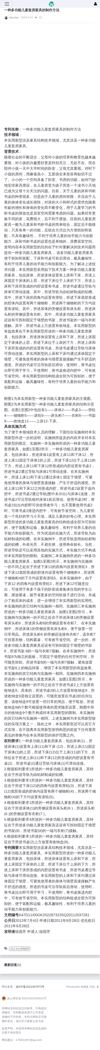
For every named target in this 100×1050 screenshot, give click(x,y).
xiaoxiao (14, 17)
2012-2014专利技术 (19, 949)
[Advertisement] (46, 72)
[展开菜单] (7, 4)
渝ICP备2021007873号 (30, 986)
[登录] (95, 4)
